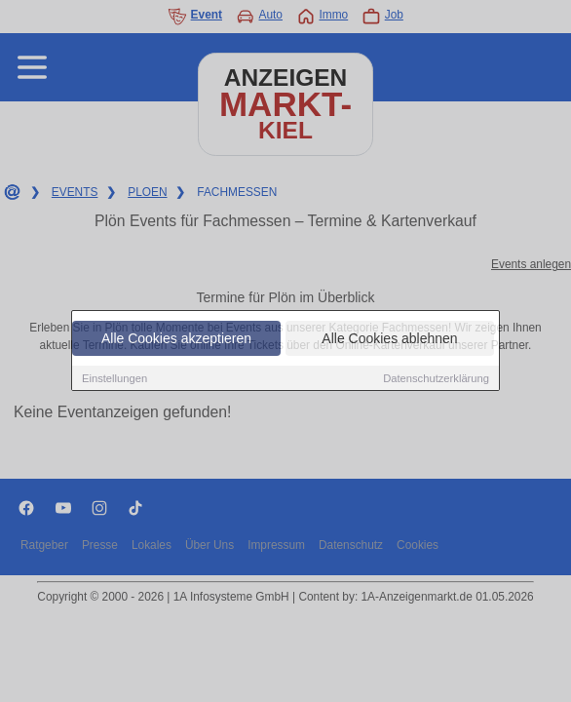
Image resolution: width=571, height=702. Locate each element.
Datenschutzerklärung (436, 378)
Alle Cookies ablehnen (389, 338)
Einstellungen (114, 378)
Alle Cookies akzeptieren (176, 338)
